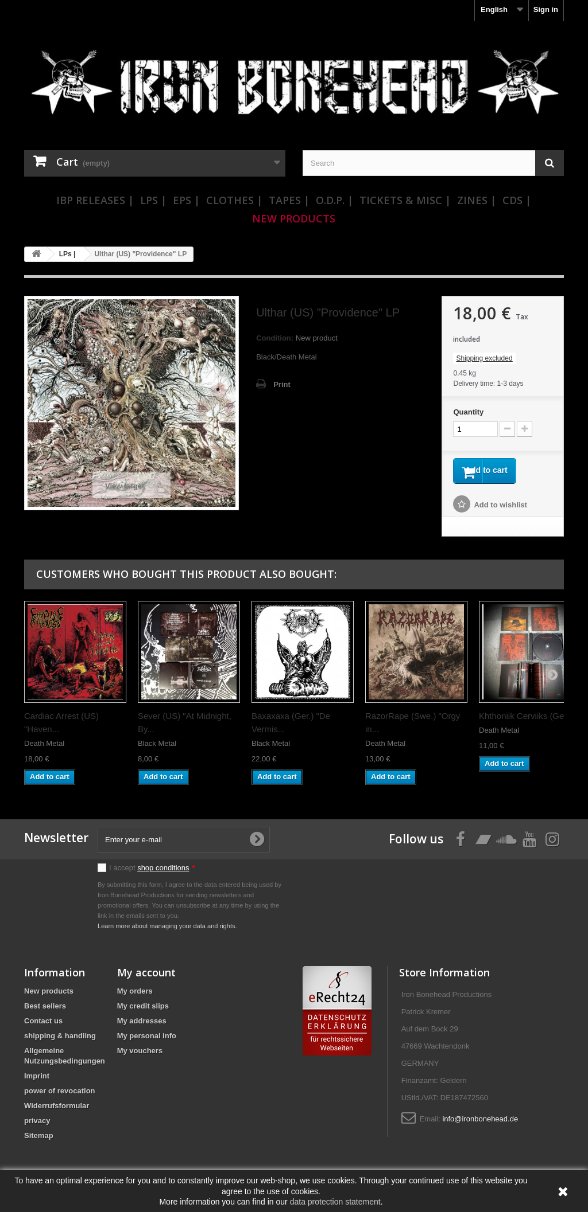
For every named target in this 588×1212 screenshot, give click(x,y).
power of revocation (59, 1094)
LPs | (153, 200)
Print (282, 384)
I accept (152, 871)
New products (49, 995)
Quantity (468, 412)
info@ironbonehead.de (480, 1123)
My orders (135, 995)
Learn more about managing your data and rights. (167, 929)
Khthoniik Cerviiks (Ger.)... (529, 720)
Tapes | (289, 200)
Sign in (545, 9)
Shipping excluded (484, 358)
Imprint (36, 1080)
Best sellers (45, 1010)
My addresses (142, 1025)
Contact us (43, 1025)
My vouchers (140, 1054)
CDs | (516, 200)
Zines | (476, 200)
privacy (37, 1124)
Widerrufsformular (56, 1109)
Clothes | (234, 200)
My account (146, 976)
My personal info (146, 1039)
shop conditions (163, 871)
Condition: (274, 338)
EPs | (186, 200)
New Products (293, 218)
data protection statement (335, 1201)
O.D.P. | (334, 200)
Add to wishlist (500, 509)
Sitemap (38, 1139)
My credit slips (143, 1010)
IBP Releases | (95, 200)
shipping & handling (60, 1039)
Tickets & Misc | (405, 200)
